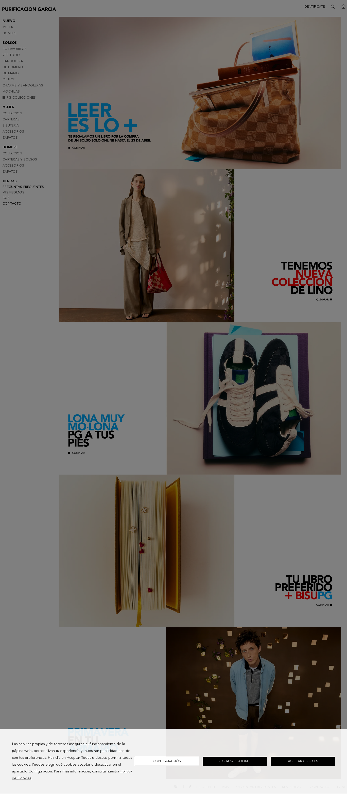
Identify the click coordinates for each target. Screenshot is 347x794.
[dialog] (173, 761)
